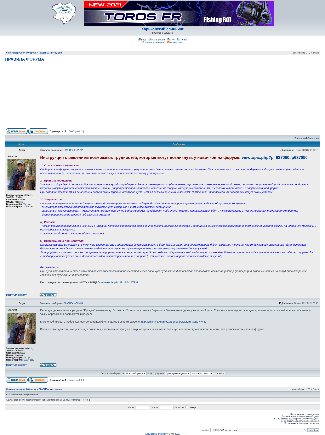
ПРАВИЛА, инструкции (50, 53)
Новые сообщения (153, 42)
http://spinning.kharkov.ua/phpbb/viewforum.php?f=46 (173, 321)
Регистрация (156, 39)
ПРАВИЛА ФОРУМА (24, 59)
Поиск (182, 39)
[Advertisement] (162, 97)
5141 (25, 204)
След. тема (313, 138)
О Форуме (31, 53)
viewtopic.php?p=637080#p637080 (275, 157)
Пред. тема (300, 138)
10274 (26, 206)
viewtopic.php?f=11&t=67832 (119, 282)
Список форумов (15, 53)
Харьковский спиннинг (162, 29)
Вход (142, 39)
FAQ (171, 39)
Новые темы (175, 42)
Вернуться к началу (16, 295)
